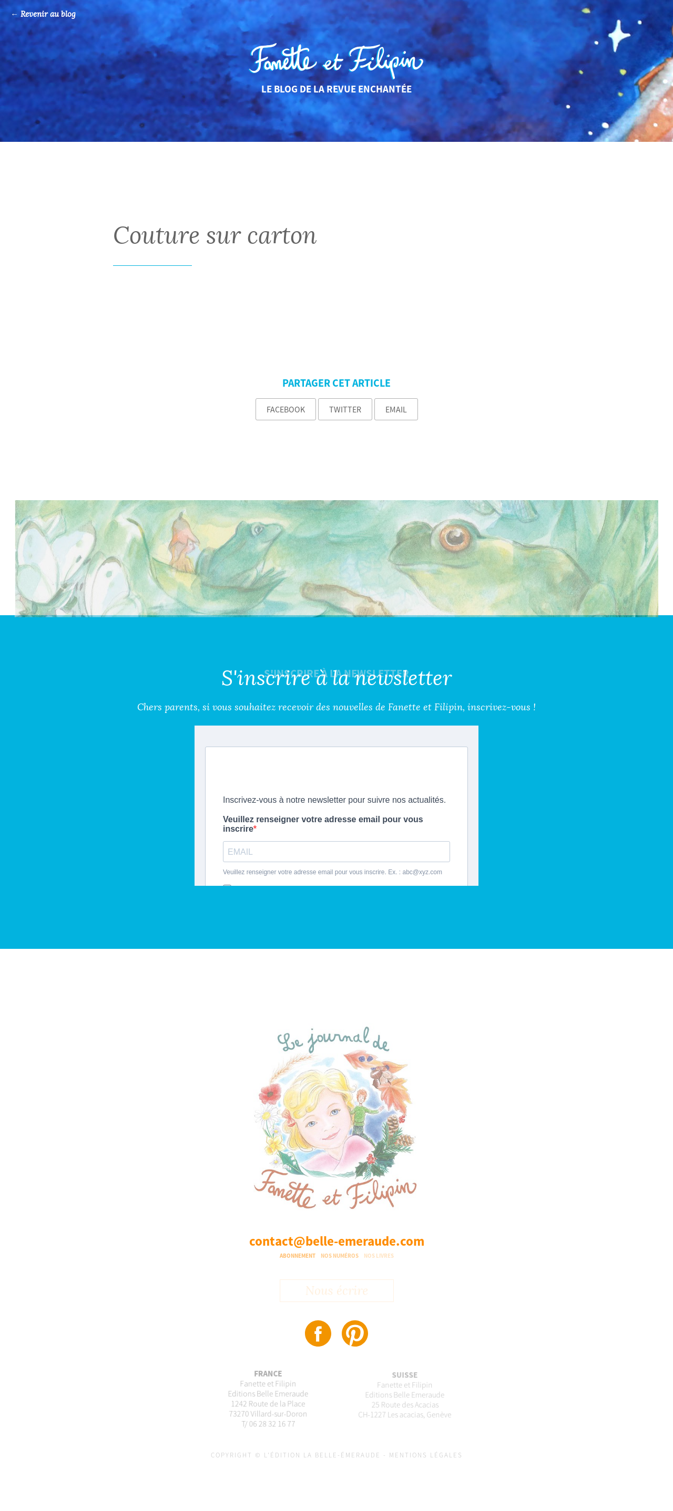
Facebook (286, 409)
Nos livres (379, 1255)
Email (396, 409)
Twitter (345, 409)
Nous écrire (336, 1291)
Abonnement (297, 1255)
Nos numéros (340, 1255)
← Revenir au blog (43, 14)
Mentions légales (426, 1455)
